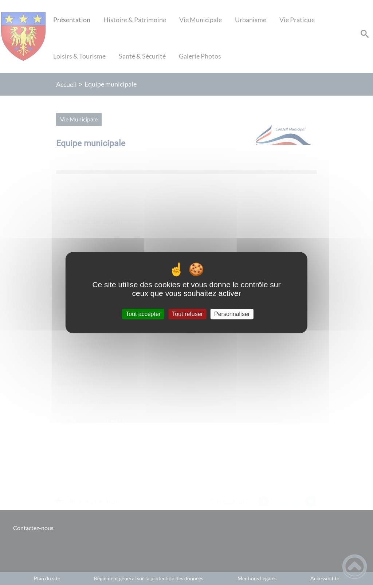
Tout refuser (187, 314)
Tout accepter (143, 314)
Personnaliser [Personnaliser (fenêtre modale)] (232, 314)
